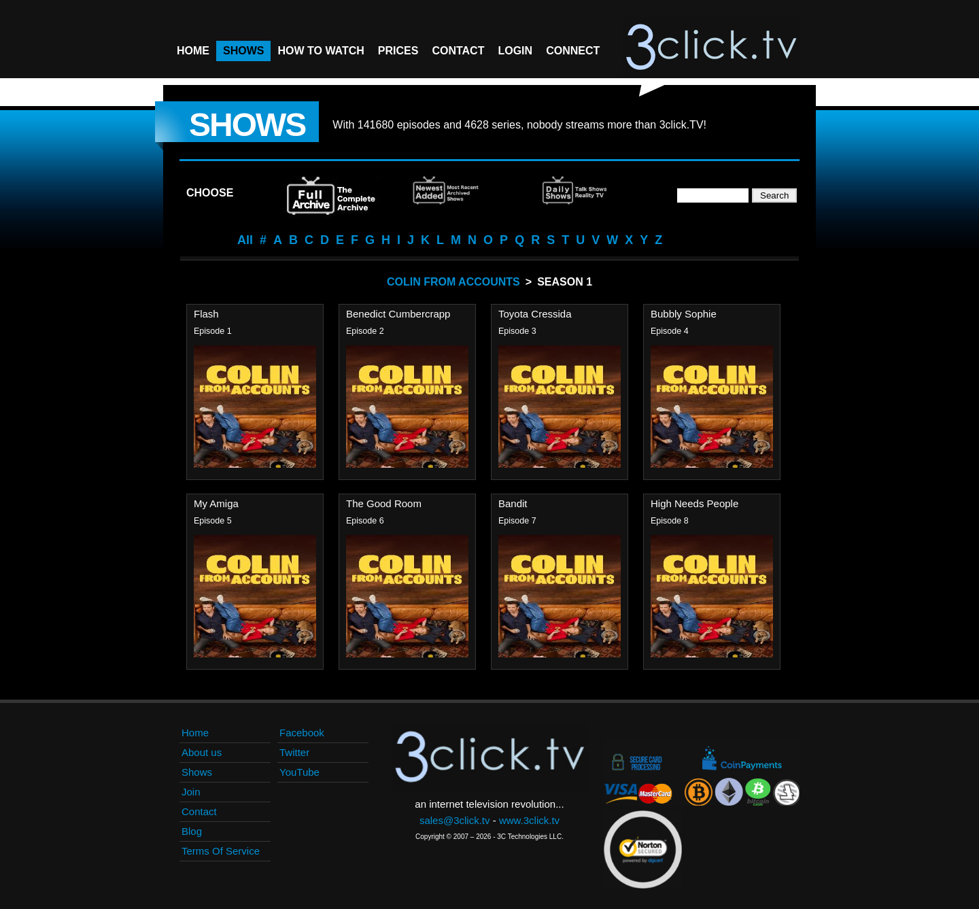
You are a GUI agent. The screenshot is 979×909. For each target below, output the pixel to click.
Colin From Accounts (453, 282)
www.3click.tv (529, 820)
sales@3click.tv (454, 820)
